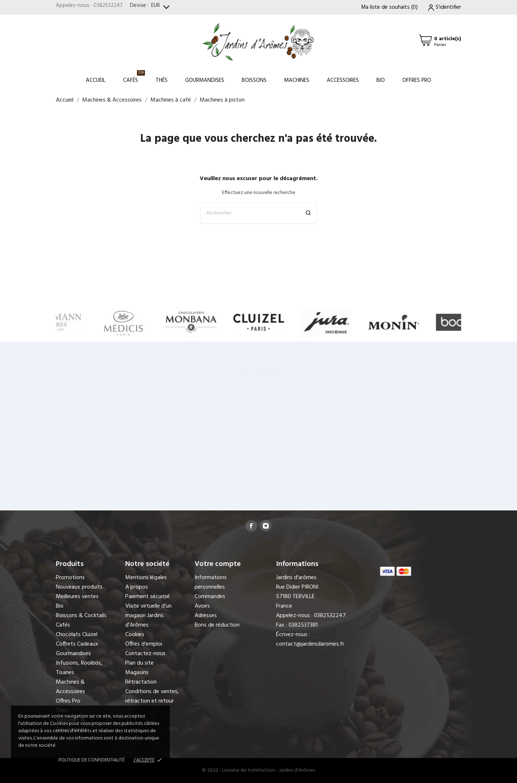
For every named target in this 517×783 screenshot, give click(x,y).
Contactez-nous (145, 653)
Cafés (134, 77)
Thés (162, 80)
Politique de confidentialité (91, 760)
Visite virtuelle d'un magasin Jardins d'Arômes (148, 615)
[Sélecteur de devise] (162, 7)
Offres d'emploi (143, 644)
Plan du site (139, 663)
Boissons (254, 80)
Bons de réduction (217, 625)
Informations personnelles (211, 582)
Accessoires (343, 80)
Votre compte (218, 564)
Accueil (96, 80)
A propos (136, 587)
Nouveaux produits (79, 587)
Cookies (134, 634)
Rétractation (141, 682)
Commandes (210, 596)
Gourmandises (204, 80)
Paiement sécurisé (147, 596)
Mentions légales (146, 577)
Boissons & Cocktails (81, 615)
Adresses (206, 615)
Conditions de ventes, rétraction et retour (152, 696)
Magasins (137, 672)
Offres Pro (416, 80)
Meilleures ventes (77, 596)
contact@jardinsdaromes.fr (310, 644)
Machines (296, 80)
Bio (380, 80)
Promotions (70, 577)
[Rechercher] (258, 213)
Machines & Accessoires (70, 686)
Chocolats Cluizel (76, 634)
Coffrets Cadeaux (77, 644)
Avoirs (202, 606)
